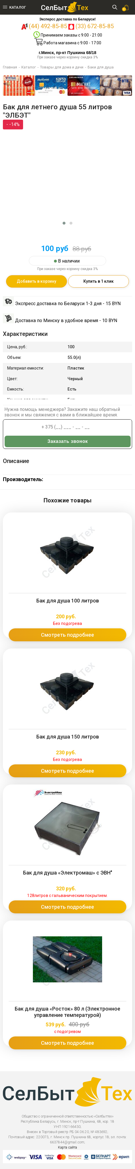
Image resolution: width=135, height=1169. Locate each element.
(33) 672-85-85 (95, 26)
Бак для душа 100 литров (67, 601)
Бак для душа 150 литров (67, 737)
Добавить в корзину (36, 281)
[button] (64, 223)
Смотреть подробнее (67, 635)
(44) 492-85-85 (48, 26)
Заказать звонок (68, 441)
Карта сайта (67, 1147)
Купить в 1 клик (98, 281)
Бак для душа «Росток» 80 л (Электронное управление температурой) (67, 1012)
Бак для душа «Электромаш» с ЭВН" (67, 873)
